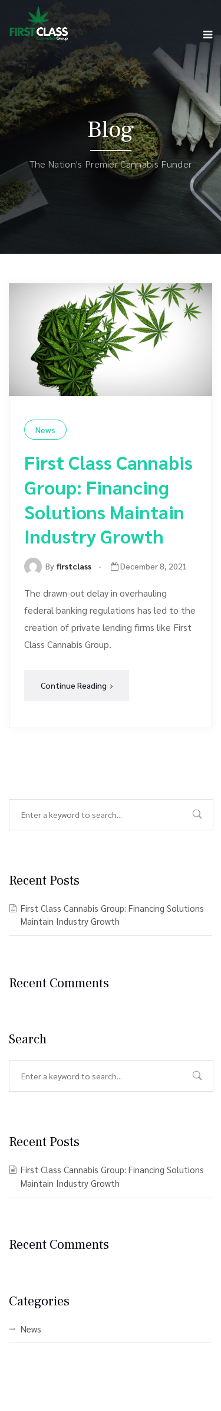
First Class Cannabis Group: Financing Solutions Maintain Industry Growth (108, 499)
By (57, 566)
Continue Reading (77, 685)
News (45, 429)
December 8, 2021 (149, 566)
